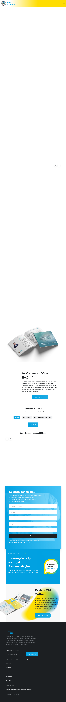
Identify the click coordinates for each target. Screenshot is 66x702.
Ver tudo (33, 424)
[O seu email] (18, 654)
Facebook (9, 672)
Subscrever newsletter (12, 650)
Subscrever (32, 654)
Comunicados (26, 417)
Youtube (8, 680)
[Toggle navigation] (64, 3)
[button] (55, 165)
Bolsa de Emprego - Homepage (42, 417)
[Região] (33, 524)
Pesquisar (33, 536)
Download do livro (39, 397)
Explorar (12, 578)
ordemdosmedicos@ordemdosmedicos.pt (19, 689)
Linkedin (8, 667)
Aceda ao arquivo (43, 615)
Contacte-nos (10, 685)
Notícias (17, 417)
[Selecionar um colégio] (33, 512)
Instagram (9, 676)
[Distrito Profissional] (33, 518)
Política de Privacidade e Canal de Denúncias (20, 660)
